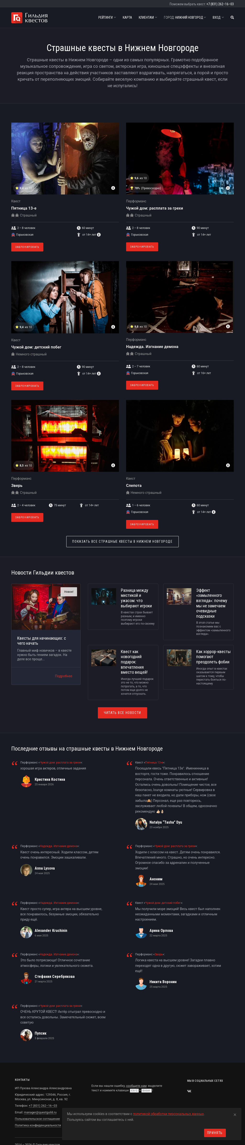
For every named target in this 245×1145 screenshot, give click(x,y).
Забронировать (27, 247)
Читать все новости (122, 713)
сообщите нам (136, 1086)
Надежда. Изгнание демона (152, 346)
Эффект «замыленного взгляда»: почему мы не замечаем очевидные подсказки (211, 603)
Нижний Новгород (185, 17)
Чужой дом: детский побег (36, 347)
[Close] (235, 1114)
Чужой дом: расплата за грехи (154, 208)
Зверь (16, 485)
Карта (127, 17)
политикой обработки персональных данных (168, 1114)
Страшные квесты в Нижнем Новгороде (122, 541)
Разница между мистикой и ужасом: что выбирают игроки (136, 598)
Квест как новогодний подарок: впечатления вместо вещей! (134, 662)
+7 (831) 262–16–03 (220, 4)
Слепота (134, 485)
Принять (215, 1133)
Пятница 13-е (23, 208)
